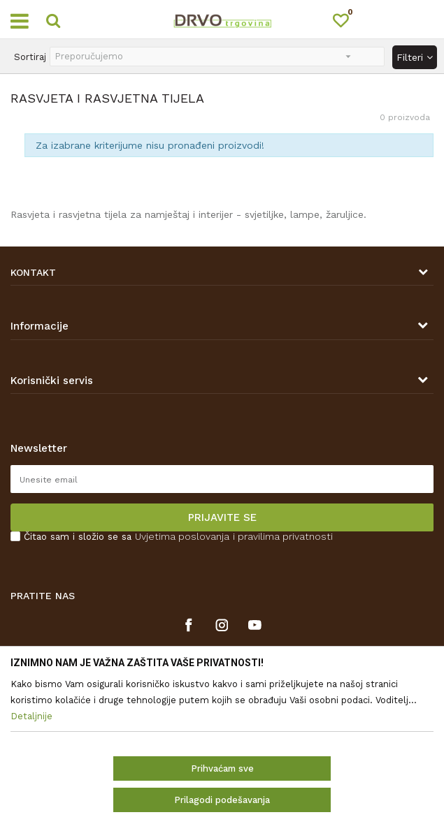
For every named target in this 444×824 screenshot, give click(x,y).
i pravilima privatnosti (283, 536)
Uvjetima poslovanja (182, 536)
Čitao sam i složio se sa (178, 536)
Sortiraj (30, 57)
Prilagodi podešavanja (222, 800)
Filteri (414, 57)
